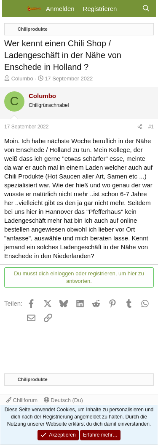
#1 (151, 127)
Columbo (22, 78)
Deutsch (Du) (63, 400)
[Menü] (14, 8)
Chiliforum (21, 400)
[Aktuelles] (129, 8)
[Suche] (146, 8)
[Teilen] (139, 127)
